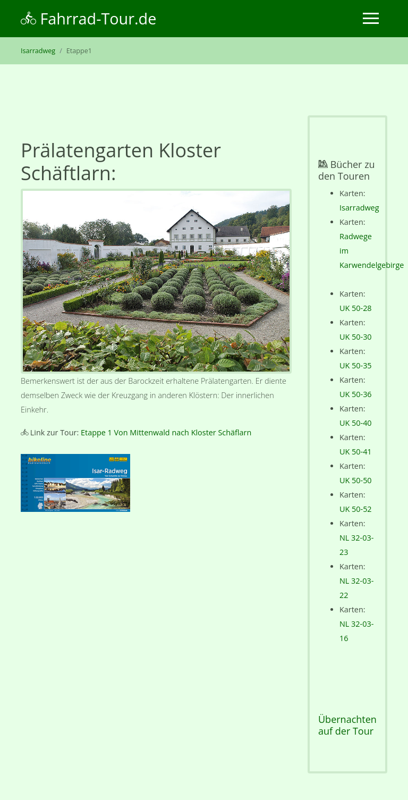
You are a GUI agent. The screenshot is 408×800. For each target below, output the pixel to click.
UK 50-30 (355, 337)
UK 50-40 (355, 423)
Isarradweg (38, 50)
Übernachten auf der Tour (347, 725)
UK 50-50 (355, 480)
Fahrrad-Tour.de (88, 18)
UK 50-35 (355, 365)
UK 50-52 (355, 509)
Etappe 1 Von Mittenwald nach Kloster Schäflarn (166, 432)
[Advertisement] (156, 617)
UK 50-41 (355, 452)
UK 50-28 (355, 308)
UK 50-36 (355, 394)
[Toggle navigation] (370, 18)
